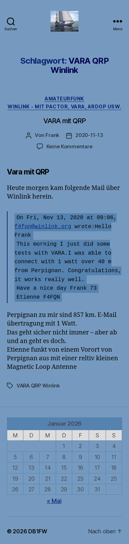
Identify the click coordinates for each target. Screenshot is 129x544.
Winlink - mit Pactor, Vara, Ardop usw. (64, 106)
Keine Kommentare (69, 146)
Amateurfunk (64, 99)
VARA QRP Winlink (38, 384)
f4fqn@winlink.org (42, 226)
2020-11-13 (89, 135)
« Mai (54, 499)
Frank (52, 135)
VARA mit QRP (64, 121)
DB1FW (37, 529)
